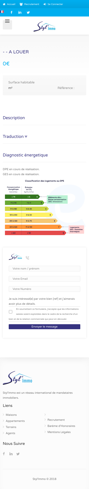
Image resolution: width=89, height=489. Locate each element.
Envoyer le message (45, 326)
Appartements (15, 421)
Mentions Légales (59, 432)
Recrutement (29, 4)
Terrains (11, 427)
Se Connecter (53, 4)
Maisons (11, 415)
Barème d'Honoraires (61, 426)
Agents (10, 433)
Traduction (15, 136)
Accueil (9, 4)
